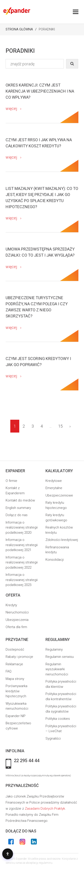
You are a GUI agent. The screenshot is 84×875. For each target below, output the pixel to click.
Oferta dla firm (16, 627)
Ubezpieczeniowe (59, 495)
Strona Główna (19, 29)
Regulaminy (54, 649)
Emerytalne (53, 488)
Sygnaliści (53, 738)
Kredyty (11, 605)
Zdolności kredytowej (61, 540)
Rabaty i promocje (19, 657)
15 (60, 426)
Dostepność (15, 649)
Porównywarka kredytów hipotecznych (16, 691)
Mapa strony (15, 679)
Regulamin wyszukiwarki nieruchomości (56, 669)
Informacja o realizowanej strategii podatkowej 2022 (22, 562)
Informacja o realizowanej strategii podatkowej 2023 (22, 580)
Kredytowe (53, 481)
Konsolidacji (54, 560)
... (51, 426)
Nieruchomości (17, 612)
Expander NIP (16, 716)
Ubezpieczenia (17, 620)
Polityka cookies (57, 719)
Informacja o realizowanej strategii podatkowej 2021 (22, 545)
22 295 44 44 (26, 760)
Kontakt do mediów (20, 500)
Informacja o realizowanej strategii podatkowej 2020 (22, 527)
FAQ (8, 671)
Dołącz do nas (17, 515)
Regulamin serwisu (59, 657)
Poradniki (47, 29)
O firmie (11, 481)
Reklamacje (14, 664)
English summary (18, 508)
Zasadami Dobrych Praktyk (45, 809)
